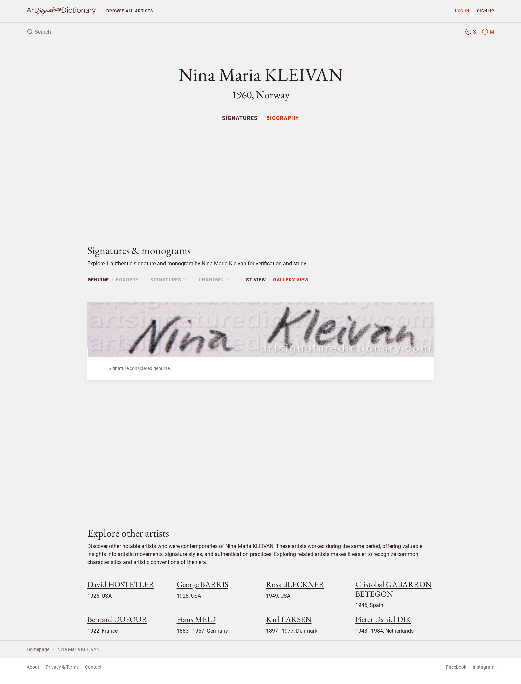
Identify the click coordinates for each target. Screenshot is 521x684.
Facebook (456, 667)
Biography (282, 118)
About (33, 667)
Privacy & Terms (62, 667)
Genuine (98, 279)
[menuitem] (239, 118)
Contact (93, 667)
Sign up (485, 10)
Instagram (483, 667)
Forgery (127, 279)
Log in (462, 10)
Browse (129, 10)
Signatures (240, 118)
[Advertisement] (260, 181)
